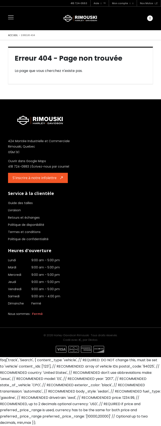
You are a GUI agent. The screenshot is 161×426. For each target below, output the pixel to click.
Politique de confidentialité (28, 239)
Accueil (13, 35)
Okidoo (92, 340)
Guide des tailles (20, 203)
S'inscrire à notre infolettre (35, 177)
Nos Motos (149, 3)
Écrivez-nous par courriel (50, 166)
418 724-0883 (78, 3)
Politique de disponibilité (26, 225)
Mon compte (122, 3)
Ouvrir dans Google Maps (27, 161)
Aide (100, 3)
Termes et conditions (24, 232)
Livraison (14, 210)
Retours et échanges (24, 217)
